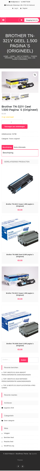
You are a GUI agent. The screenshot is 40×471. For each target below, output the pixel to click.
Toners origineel (14, 139)
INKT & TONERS (23, 56)
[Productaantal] (12, 122)
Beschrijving (7, 147)
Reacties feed (8, 442)
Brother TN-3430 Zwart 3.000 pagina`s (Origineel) (19, 345)
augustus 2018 (9, 408)
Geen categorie (9, 421)
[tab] (7, 147)
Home (6, 56)
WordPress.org (9, 446)
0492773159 (26, 2)
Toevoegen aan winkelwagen (14, 127)
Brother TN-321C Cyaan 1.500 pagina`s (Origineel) (20, 294)
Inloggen (7, 433)
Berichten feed (9, 438)
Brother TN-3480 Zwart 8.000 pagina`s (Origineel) (19, 256)
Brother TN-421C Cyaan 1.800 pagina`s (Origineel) (20, 205)
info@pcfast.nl (14, 2)
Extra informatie (19, 147)
